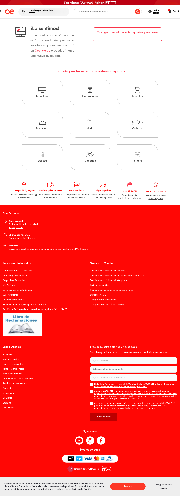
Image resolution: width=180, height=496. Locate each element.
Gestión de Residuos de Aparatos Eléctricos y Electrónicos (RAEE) (35, 309)
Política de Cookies (82, 489)
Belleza (42, 157)
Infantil (137, 157)
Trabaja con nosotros (13, 364)
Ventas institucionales (13, 369)
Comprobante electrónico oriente (107, 304)
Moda (90, 125)
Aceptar (128, 486)
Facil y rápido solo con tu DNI (23, 224)
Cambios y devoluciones (15, 275)
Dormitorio (42, 125)
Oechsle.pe (42, 50)
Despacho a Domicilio (14, 280)
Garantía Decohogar (13, 299)
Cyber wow (8, 393)
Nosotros (7, 354)
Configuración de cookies (163, 486)
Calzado (137, 125)
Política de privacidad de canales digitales (111, 290)
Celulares (7, 398)
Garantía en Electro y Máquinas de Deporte (24, 304)
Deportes (90, 157)
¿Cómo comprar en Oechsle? (17, 270)
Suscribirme (104, 416)
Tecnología (42, 92)
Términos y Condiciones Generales (107, 270)
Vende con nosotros (12, 373)
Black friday (9, 388)
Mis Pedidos (9, 285)
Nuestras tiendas (11, 359)
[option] (90, 2)
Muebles (137, 92)
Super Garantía (10, 294)
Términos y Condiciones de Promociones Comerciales (117, 275)
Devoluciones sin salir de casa (18, 290)
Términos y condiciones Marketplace (108, 280)
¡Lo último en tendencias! (15, 383)
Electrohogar (90, 92)
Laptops (7, 402)
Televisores (8, 407)
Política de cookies (99, 285)
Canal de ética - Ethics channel (18, 378)
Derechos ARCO (98, 294)
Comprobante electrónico (103, 299)
